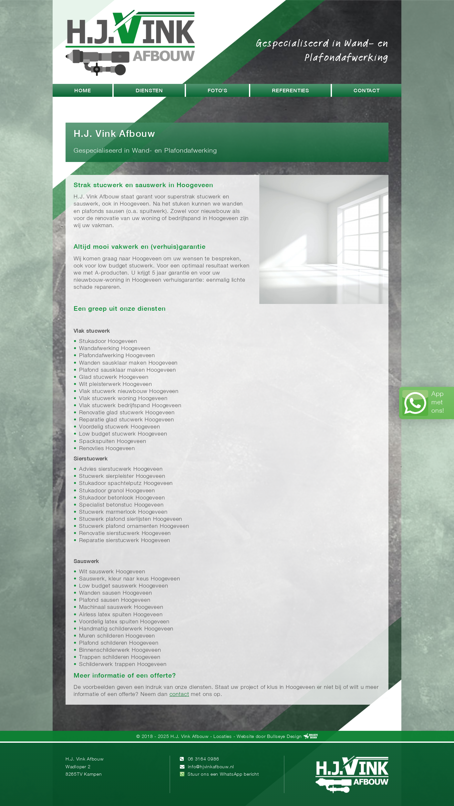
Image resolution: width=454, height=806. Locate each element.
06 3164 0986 (203, 759)
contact (179, 694)
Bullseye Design (284, 737)
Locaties (222, 737)
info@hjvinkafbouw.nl (211, 767)
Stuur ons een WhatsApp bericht (223, 774)
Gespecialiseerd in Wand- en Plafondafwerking (322, 49)
